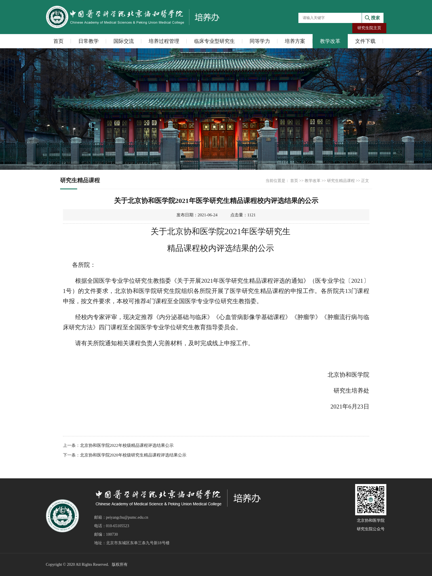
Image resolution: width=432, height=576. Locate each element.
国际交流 (123, 41)
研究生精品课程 (341, 181)
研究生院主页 (369, 28)
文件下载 (365, 41)
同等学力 (260, 41)
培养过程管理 (164, 41)
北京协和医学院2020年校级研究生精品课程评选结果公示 (133, 455)
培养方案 (295, 41)
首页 (58, 41)
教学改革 (330, 41)
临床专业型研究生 (214, 41)
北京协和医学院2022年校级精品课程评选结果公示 (127, 445)
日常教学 (88, 41)
